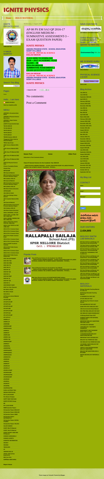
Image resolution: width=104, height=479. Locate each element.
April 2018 (83, 161)
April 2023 (83, 99)
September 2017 (84, 172)
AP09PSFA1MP (8, 341)
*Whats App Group (8, 142)
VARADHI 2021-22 (8, 451)
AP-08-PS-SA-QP (8, 306)
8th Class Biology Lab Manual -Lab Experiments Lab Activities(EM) (89, 263)
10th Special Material (9, 202)
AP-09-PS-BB (7, 308)
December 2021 (84, 123)
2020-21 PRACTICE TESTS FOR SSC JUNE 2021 (11, 222)
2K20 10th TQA (7, 260)
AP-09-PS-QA (7, 313)
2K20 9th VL (7, 282)
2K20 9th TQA (7, 280)
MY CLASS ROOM (8, 405)
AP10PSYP (6, 383)
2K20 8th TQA (7, 271)
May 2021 (82, 134)
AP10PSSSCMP (8, 377)
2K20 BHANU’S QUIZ (9, 285)
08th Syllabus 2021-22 (9, 178)
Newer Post (28, 154)
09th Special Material (9, 180)
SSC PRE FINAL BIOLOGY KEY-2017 (90, 311)
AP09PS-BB (7, 335)
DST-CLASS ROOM (9, 394)
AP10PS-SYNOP (8, 370)
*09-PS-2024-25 (8, 132)
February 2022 (84, 119)
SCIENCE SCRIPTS (9, 438)
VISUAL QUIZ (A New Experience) (9, 454)
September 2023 (84, 97)
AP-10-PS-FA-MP (8, 315)
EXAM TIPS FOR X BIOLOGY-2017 (89, 306)
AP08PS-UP (7, 321)
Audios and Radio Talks (10, 390)
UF (4, 449)
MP (4, 403)
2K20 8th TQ (7, 269)
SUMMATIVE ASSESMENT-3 (40, 68)
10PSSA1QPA (7, 191)
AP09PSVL (6, 361)
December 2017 (84, 165)
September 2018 (84, 152)
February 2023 (84, 101)
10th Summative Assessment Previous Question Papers (11, 205)
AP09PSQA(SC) (8, 352)
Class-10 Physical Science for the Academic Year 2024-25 (47, 267)
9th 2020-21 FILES (8, 291)
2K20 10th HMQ (8, 263)
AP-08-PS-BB (7, 299)
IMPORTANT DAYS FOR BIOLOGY (89, 337)
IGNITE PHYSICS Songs (10, 401)
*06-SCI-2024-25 (8, 126)
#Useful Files (7, 168)
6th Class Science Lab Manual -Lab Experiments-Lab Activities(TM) (89, 242)
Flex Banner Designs (9, 396)
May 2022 (82, 112)
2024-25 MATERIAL (24, 18)
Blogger (63, 475)
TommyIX (51, 475)
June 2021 (83, 132)
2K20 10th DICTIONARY (10, 258)
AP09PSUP (6, 359)
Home (8, 18)
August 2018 (83, 154)
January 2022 (83, 121)
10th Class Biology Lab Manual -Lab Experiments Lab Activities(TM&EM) (89, 274)
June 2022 (83, 110)
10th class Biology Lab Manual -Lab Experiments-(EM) (89, 278)
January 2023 (83, 103)
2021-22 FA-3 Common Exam (11, 233)
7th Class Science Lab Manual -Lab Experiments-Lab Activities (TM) (89, 246)
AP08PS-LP (7, 319)
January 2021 (83, 136)
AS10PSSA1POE (8, 388)
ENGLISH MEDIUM (34, 65)
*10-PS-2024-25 (8, 134)
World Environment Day (88, 52)
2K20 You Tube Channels (10, 287)
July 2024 (82, 92)
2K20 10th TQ (7, 265)
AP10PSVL (6, 381)
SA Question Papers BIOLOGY (12, 410)
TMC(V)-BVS (7, 447)
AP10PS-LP (7, 368)
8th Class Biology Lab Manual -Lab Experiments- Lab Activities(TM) (89, 249)
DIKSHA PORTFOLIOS (9, 392)
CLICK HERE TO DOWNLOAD (39, 58)
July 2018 (82, 156)
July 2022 (82, 108)
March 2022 (83, 116)
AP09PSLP (6, 343)
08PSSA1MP (7, 170)
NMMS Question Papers (10, 407)
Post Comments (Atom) (37, 157)
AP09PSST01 (7, 357)
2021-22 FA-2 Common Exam (11, 231)
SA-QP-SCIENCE (8, 426)
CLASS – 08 (32, 63)
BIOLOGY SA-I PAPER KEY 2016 (88, 339)
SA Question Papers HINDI (11, 414)
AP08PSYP (6, 332)
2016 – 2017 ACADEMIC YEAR (41, 60)
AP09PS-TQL (7, 339)
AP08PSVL (6, 330)
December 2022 (84, 105)
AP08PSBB (6, 324)
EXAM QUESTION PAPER (39, 70)
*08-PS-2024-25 (8, 130)
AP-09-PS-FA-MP (8, 310)
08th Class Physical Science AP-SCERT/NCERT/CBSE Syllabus (48, 277)
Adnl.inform (7, 294)
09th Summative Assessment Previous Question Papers (11, 183)
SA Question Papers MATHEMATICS (9, 417)
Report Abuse (8, 464)
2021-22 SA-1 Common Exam (11, 239)
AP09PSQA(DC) (8, 350)
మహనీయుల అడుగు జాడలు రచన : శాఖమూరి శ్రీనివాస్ (89, 215)
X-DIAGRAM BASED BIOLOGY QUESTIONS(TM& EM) (88, 334)
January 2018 (83, 163)
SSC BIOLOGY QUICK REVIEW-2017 (89, 313)
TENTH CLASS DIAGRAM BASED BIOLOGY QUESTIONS (89, 348)
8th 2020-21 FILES (8, 289)
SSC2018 (6, 445)
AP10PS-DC (7, 365)
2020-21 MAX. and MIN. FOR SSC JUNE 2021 (11, 215)
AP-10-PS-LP (7, 317)
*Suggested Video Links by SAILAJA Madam (11, 140)
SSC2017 (6, 442)
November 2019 (84, 145)
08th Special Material (9, 172)
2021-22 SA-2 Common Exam (11, 241)
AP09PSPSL (7, 346)
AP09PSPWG (7, 348)
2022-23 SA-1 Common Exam (11, 252)
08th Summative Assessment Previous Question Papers (11, 175)
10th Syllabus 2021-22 (9, 208)
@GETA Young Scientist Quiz (11, 123)
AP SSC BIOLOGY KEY (86, 298)
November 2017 (84, 167)
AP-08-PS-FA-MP (8, 301)
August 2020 (83, 143)
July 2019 (82, 150)
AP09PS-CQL (7, 337)
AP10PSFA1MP (8, 372)
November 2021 (84, 125)
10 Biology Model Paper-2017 (88, 315)
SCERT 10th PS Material (10, 430)
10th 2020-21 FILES (9, 193)
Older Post (72, 154)
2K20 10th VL (7, 267)
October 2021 (83, 128)
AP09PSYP (6, 363)
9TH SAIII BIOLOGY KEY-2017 (88, 304)
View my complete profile (10, 105)
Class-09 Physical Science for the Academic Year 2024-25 (47, 258)
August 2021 (83, 130)
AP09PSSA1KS (8, 354)
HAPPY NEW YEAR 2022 (10, 399)
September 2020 (84, 141)
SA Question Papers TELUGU (11, 423)
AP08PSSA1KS (8, 328)
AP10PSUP (6, 379)
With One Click (7, 457)
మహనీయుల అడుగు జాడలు (10, 459)
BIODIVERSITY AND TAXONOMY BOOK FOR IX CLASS (88, 331)
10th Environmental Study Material (89, 308)
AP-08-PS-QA (7, 304)
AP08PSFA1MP (8, 326)
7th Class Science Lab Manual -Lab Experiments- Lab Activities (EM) (89, 260)
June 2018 (83, 158)
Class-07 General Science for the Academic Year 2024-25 (41, 163)
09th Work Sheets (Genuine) (11, 188)
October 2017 (83, 169)
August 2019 (83, 147)
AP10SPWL (6, 385)
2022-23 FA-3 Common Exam (11, 250)
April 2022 (83, 114)
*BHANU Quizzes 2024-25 (10, 137)
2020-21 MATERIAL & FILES (11, 212)
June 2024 (83, 94)
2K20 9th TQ (7, 278)
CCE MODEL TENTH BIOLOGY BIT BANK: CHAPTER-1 (89, 345)
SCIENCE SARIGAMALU (10, 436)
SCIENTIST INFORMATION (10, 440)
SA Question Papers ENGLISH (11, 412)
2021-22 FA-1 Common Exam (11, 229)
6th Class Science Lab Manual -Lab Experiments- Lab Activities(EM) (89, 256)
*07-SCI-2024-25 (8, 128)
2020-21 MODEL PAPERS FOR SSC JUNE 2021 (11, 219)
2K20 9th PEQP (8, 276)
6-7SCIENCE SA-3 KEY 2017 (87, 296)
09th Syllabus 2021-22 (9, 186)
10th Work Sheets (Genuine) (11, 210)
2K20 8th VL (7, 274)
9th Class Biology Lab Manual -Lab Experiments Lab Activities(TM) (89, 271)
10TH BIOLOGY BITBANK (87, 324)
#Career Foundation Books (11, 166)
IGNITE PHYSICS (26, 9)
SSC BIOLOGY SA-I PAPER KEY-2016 (90, 342)
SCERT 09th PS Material (10, 428)
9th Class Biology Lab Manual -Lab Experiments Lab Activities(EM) (89, 267)
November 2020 (84, 138)
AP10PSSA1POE (8, 374)
